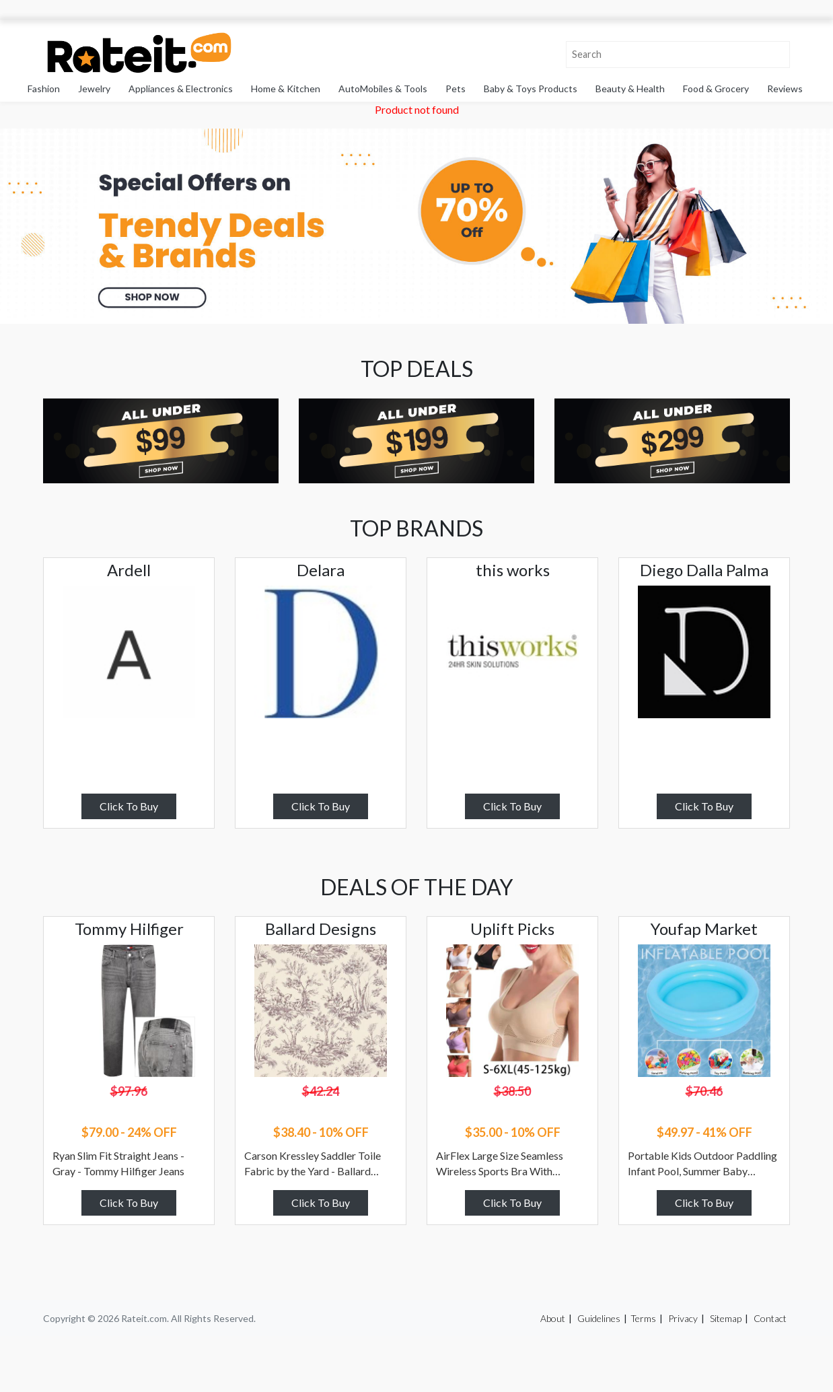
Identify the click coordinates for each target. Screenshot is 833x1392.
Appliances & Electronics (181, 88)
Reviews (785, 88)
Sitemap (725, 1318)
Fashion (44, 88)
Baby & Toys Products (530, 88)
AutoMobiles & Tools (382, 88)
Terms (643, 1318)
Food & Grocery (716, 88)
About (552, 1318)
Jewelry (94, 88)
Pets (455, 88)
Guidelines (598, 1318)
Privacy (683, 1318)
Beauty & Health (630, 88)
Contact (770, 1318)
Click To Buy (129, 806)
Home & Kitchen (285, 88)
